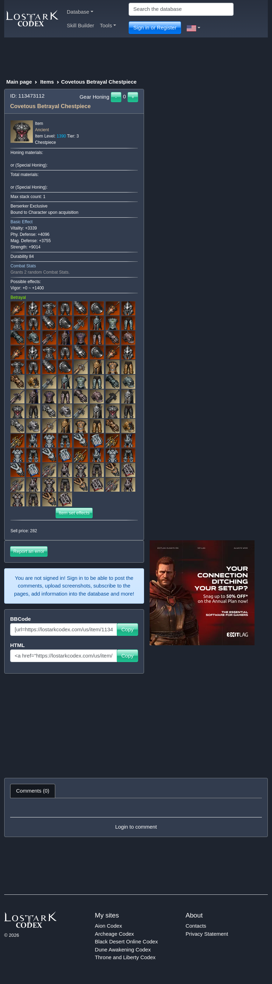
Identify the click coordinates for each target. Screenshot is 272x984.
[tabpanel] (136, 817)
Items (47, 82)
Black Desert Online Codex (126, 941)
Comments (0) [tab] (32, 791)
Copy (127, 629)
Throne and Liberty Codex (125, 957)
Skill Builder (80, 25)
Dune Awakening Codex (123, 950)
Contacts (196, 926)
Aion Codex (108, 926)
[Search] (181, 9)
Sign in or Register (154, 27)
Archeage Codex (114, 934)
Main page (19, 82)
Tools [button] (108, 25)
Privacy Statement (207, 934)
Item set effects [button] (74, 512)
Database (80, 12)
